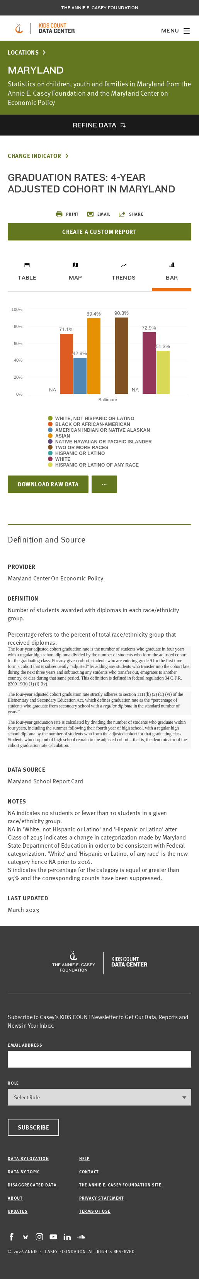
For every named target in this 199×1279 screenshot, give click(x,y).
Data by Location (28, 1158)
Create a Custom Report (99, 231)
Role (13, 1083)
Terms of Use (95, 1211)
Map (75, 277)
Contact (89, 1171)
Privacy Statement (101, 1198)
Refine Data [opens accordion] (94, 125)
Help (84, 1158)
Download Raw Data (48, 484)
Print (67, 214)
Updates (17, 1211)
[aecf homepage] (19, 28)
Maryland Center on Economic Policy (55, 578)
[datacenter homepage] (57, 28)
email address (25, 1045)
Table (27, 277)
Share (131, 214)
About (15, 1198)
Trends (124, 277)
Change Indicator (34, 156)
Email (99, 214)
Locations (23, 52)
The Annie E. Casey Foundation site (120, 1185)
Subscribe (33, 1127)
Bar (172, 277)
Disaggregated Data (32, 1185)
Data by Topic (24, 1171)
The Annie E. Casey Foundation (99, 7)
